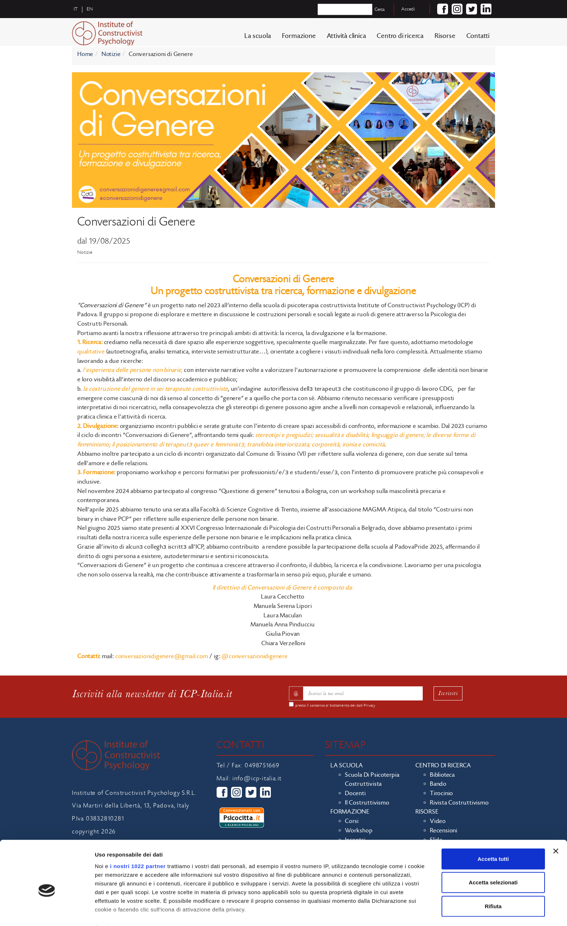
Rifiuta (493, 869)
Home (85, 54)
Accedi (408, 9)
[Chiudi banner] (555, 813)
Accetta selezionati (493, 845)
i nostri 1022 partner (138, 829)
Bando (438, 784)
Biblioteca (442, 775)
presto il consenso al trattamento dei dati (335, 705)
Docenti (355, 793)
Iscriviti (448, 693)
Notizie (111, 54)
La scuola (257, 38)
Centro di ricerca (400, 38)
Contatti (478, 38)
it (76, 9)
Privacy (369, 705)
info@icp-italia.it (257, 778)
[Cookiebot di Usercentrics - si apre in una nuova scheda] (46, 911)
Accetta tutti (493, 821)
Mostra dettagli (380, 912)
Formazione (299, 38)
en (90, 9)
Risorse (445, 38)
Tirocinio (441, 793)
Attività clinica (346, 38)
